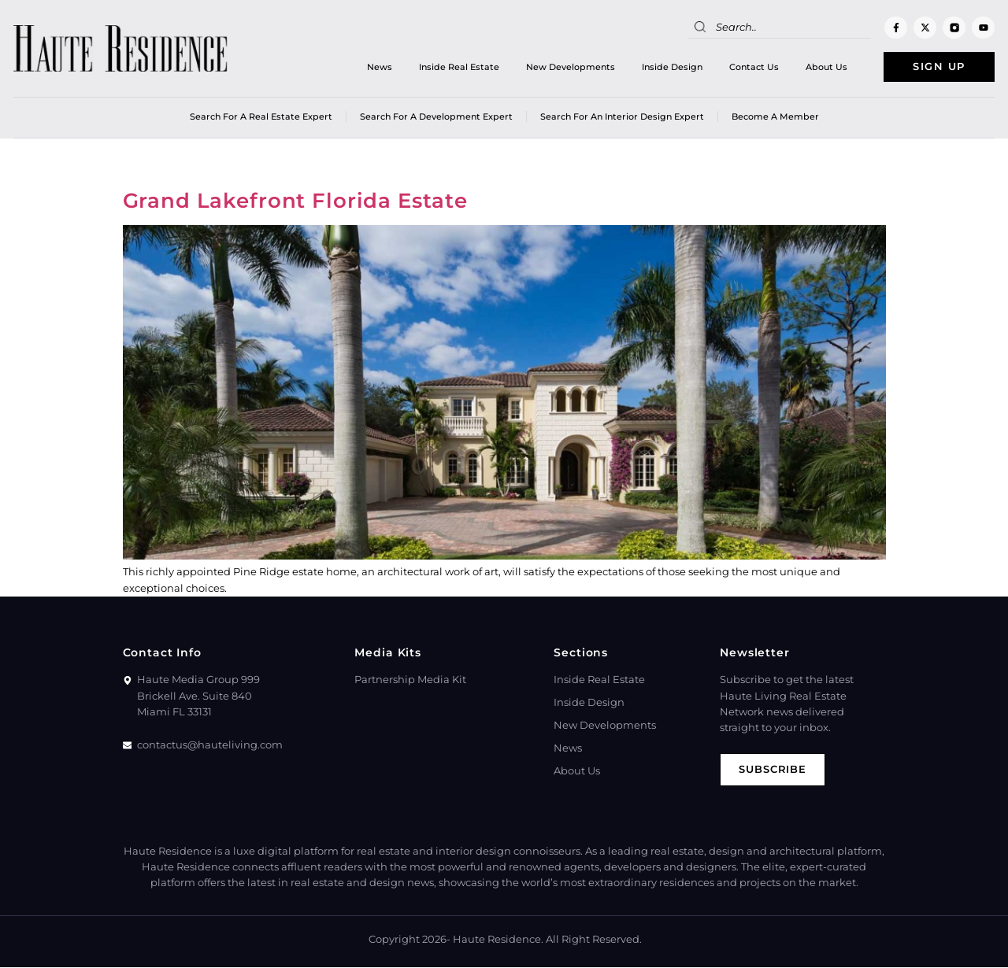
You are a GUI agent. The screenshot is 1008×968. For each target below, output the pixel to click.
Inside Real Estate (455, 66)
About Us (822, 66)
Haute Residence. (498, 940)
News (375, 66)
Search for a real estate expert (261, 117)
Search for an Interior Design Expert (622, 117)
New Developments (566, 66)
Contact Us (750, 66)
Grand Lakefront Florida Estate (296, 201)
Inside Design (668, 66)
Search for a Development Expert (436, 117)
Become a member (775, 117)
